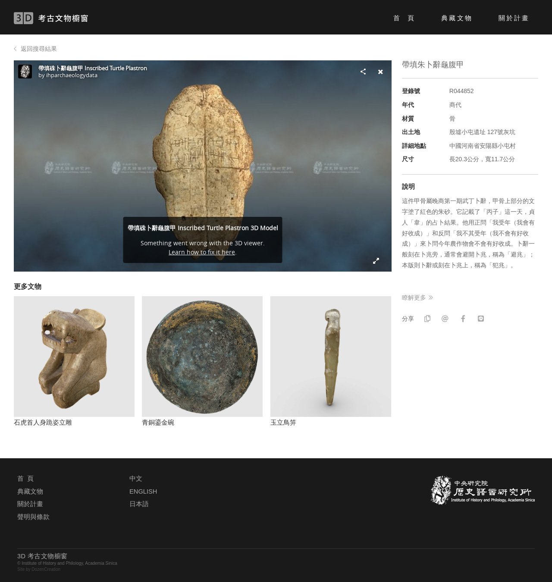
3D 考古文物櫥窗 (63, 18)
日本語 (139, 504)
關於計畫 (514, 18)
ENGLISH (143, 491)
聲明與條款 (33, 516)
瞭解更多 (414, 297)
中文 (135, 478)
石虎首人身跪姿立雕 (43, 422)
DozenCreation (45, 569)
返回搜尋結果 (39, 48)
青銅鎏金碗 (158, 422)
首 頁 (404, 18)
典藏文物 (456, 18)
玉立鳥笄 (283, 422)
